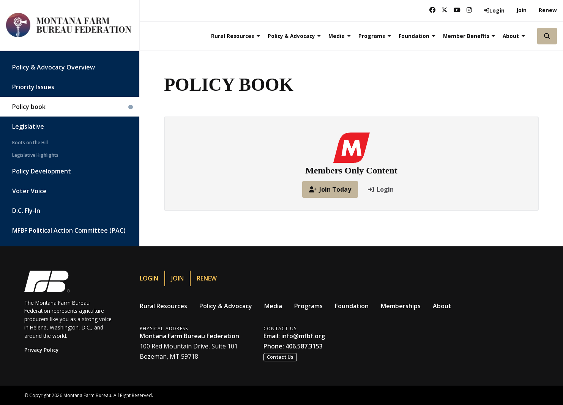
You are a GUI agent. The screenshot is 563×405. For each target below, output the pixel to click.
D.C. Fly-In (26, 210)
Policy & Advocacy (225, 306)
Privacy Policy (41, 349)
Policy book (29, 106)
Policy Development (41, 171)
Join (522, 10)
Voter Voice (29, 191)
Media (273, 306)
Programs (308, 306)
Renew (548, 10)
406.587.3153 (304, 346)
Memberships (401, 306)
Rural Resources (163, 306)
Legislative (28, 126)
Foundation (352, 306)
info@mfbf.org (303, 336)
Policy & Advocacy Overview (53, 67)
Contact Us (280, 357)
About (442, 306)
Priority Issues (33, 87)
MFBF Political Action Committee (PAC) (69, 230)
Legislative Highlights (35, 155)
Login (149, 278)
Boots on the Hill (30, 142)
